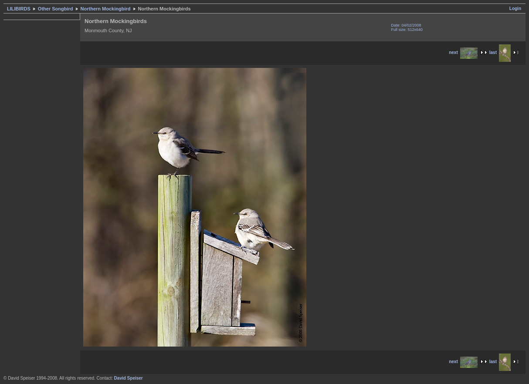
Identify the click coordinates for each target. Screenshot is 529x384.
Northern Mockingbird (106, 8)
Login (515, 8)
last (500, 52)
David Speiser (128, 378)
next (463, 52)
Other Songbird (55, 8)
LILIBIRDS (19, 8)
